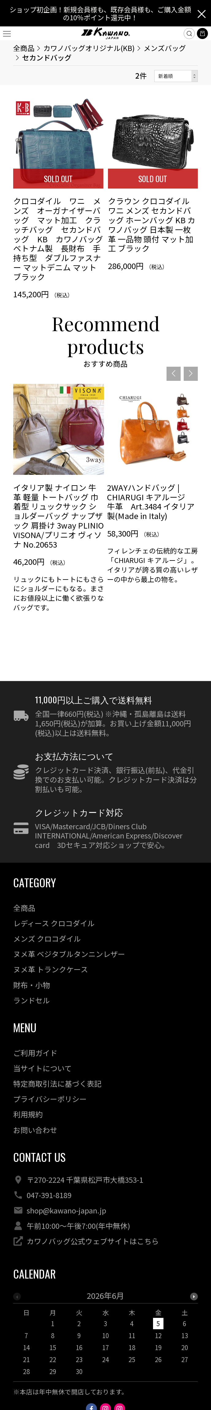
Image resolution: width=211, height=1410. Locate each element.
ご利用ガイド (35, 1052)
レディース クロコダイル (54, 923)
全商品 (23, 48)
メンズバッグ (165, 48)
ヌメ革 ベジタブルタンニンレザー (69, 953)
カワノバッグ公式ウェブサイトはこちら (93, 1241)
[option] (58, 519)
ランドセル (31, 1000)
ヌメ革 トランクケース (50, 969)
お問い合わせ (35, 1129)
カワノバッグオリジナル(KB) (89, 48)
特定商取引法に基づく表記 (57, 1083)
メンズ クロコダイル (47, 938)
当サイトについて (42, 1068)
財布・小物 (31, 984)
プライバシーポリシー (50, 1098)
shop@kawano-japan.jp (66, 1210)
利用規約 (28, 1114)
